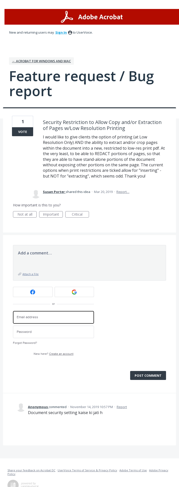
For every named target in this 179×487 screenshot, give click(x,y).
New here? (54, 354)
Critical (80, 215)
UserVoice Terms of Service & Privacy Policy (87, 470)
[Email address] (53, 317)
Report (122, 407)
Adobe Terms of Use (133, 470)
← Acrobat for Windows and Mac (41, 61)
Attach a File (30, 274)
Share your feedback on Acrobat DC (31, 470)
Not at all (27, 215)
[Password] (53, 332)
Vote (22, 131)
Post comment (148, 375)
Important (53, 215)
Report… (122, 191)
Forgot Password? (25, 343)
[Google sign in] (74, 292)
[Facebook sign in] (33, 292)
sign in (61, 32)
